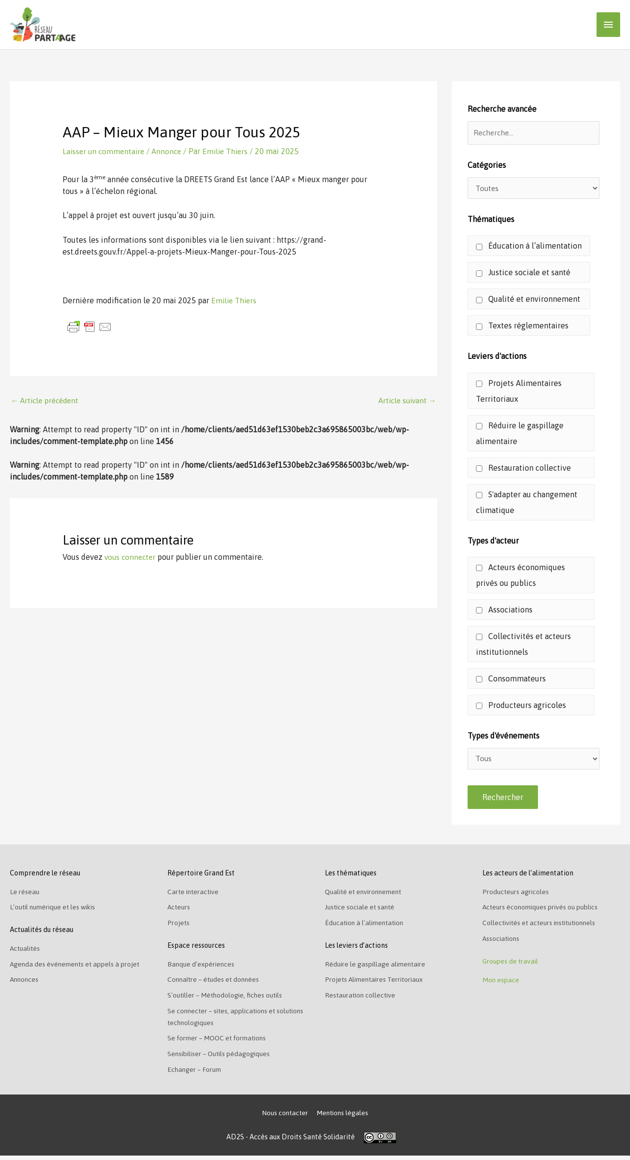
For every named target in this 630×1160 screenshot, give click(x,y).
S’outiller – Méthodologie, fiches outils (227, 998)
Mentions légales (343, 1117)
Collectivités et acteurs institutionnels (523, 645)
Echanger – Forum (195, 1073)
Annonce (170, 150)
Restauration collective (523, 468)
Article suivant (405, 400)
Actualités (26, 951)
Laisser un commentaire (105, 150)
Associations (504, 610)
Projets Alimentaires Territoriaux (519, 392)
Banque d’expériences (202, 967)
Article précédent (47, 400)
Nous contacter (284, 1117)
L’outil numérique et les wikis (55, 910)
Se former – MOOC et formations (220, 1042)
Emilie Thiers (235, 299)
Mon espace (501, 985)
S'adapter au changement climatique (526, 503)
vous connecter (131, 556)
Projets (178, 926)
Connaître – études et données (215, 983)
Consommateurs (511, 679)
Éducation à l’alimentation (529, 247)
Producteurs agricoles (521, 706)
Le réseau (25, 894)
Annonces (25, 983)
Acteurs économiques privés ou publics (520, 576)
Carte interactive (194, 894)
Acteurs (179, 910)
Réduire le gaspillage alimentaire (520, 434)
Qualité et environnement (528, 300)
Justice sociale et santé (523, 273)
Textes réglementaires (522, 326)
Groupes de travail (511, 965)
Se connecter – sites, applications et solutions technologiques (224, 1020)
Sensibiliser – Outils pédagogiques (221, 1058)
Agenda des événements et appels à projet (77, 967)
